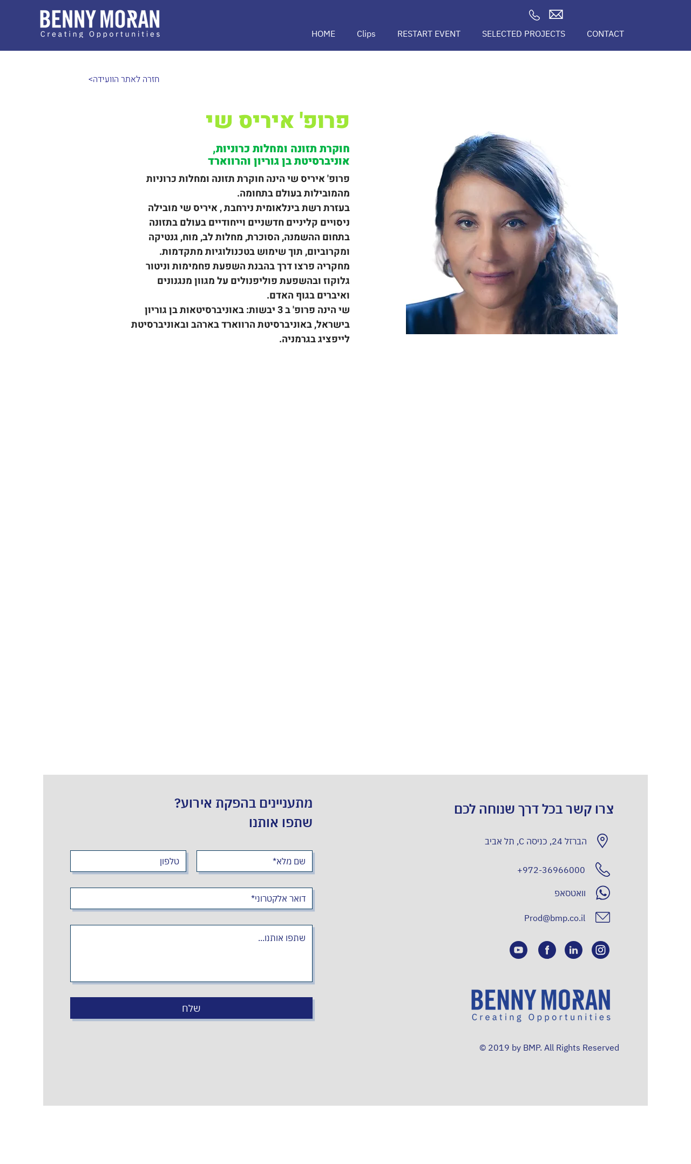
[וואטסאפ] (517, 893)
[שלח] (191, 1008)
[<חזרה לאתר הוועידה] (124, 79)
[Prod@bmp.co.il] (546, 918)
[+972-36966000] (516, 869)
